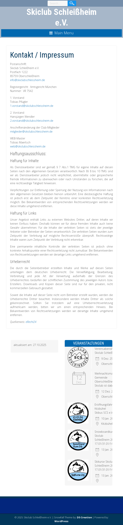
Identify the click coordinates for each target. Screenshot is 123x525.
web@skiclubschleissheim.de (28, 146)
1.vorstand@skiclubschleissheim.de (31, 106)
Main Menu (64, 32)
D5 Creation (84, 517)
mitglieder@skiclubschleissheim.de (31, 131)
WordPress (61, 521)
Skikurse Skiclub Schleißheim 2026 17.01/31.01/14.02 (106, 465)
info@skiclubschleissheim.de (27, 80)
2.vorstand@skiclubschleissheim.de (31, 120)
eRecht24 (31, 322)
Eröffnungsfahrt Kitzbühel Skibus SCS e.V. (104, 408)
